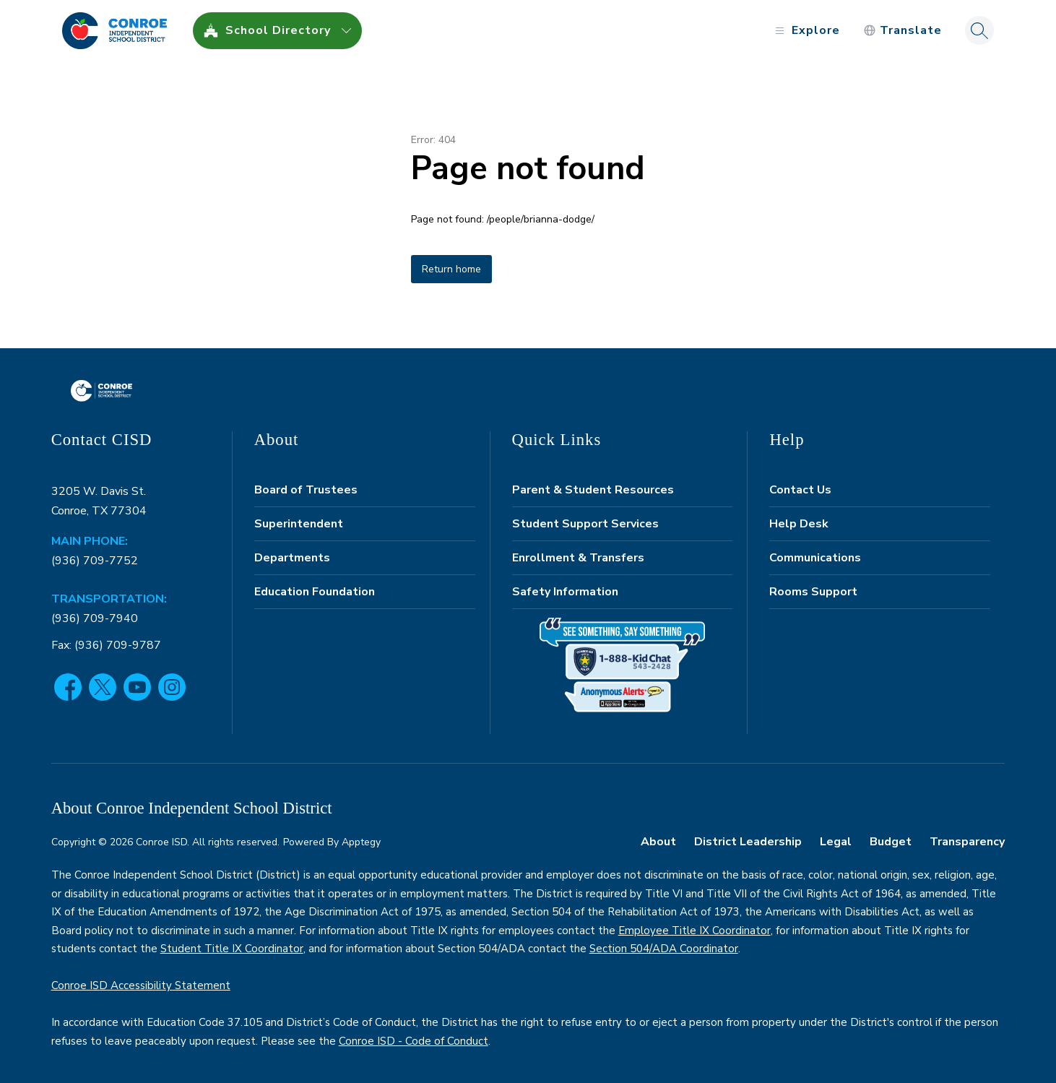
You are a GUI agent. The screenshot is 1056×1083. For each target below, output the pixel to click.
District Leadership (748, 842)
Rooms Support (813, 592)
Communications (815, 558)
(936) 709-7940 (94, 618)
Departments (292, 558)
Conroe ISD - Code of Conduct (413, 1041)
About (658, 842)
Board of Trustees (306, 490)
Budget (891, 842)
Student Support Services (585, 524)
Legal (836, 842)
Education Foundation (314, 592)
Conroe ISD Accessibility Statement (140, 985)
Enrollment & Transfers (578, 558)
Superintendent (298, 524)
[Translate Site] (902, 31)
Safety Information (565, 592)
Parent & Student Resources (593, 490)
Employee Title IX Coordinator (694, 930)
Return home (451, 269)
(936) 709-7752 (94, 561)
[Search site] (979, 30)
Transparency (967, 842)
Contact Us (800, 490)
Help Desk (798, 524)
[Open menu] (805, 31)
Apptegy (361, 842)
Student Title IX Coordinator (231, 948)
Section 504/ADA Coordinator (663, 948)
